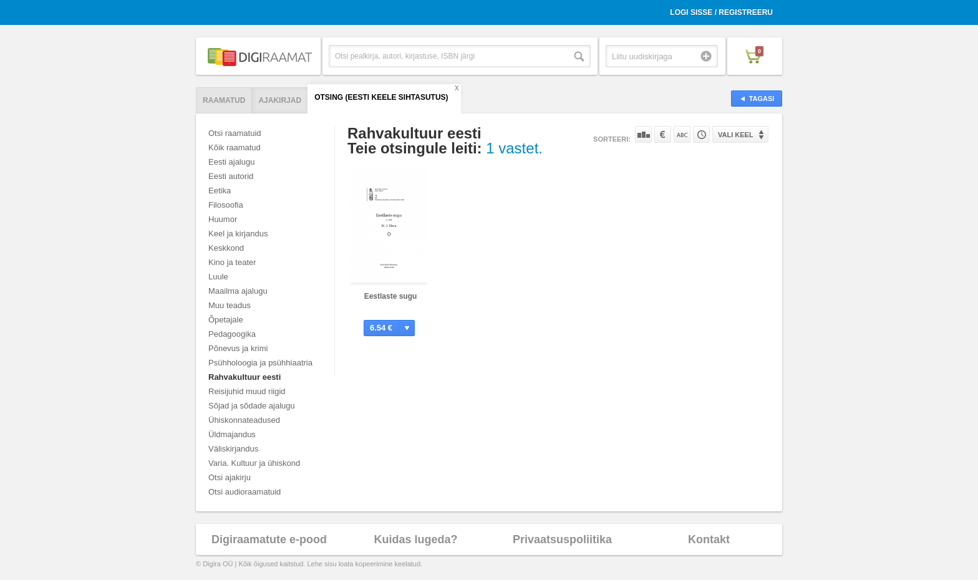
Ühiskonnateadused (244, 420)
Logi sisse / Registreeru (721, 12)
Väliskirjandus (233, 448)
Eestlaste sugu (390, 296)
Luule (218, 276)
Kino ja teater (232, 262)
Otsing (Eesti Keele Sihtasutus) (381, 97)
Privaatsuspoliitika (562, 539)
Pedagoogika (232, 334)
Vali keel (735, 134)
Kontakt (709, 539)
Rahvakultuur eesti (244, 377)
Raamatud (224, 100)
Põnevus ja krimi (238, 348)
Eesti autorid (230, 176)
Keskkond (226, 248)
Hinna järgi (662, 134)
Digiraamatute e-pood (269, 539)
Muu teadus (229, 305)
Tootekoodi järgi (701, 134)
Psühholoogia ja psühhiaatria (260, 362)
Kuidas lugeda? (415, 539)
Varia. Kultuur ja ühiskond (254, 463)
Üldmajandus (232, 434)
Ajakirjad (279, 100)
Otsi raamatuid (234, 133)
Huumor (222, 219)
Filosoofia (225, 205)
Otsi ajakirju (229, 477)
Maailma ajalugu (238, 291)
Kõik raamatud (234, 147)
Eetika (219, 190)
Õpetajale (225, 319)
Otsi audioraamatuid (244, 491)
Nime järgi (682, 134)
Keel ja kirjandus (238, 233)
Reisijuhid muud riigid (247, 391)
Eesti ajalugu (231, 162)
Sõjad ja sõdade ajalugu (251, 405)
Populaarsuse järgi (643, 134)
